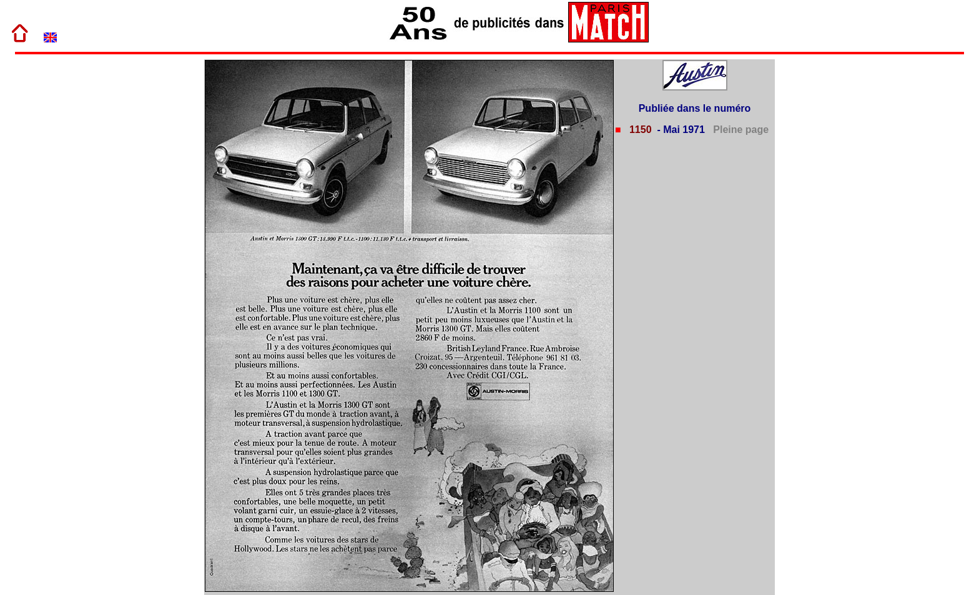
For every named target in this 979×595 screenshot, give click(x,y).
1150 (638, 129)
